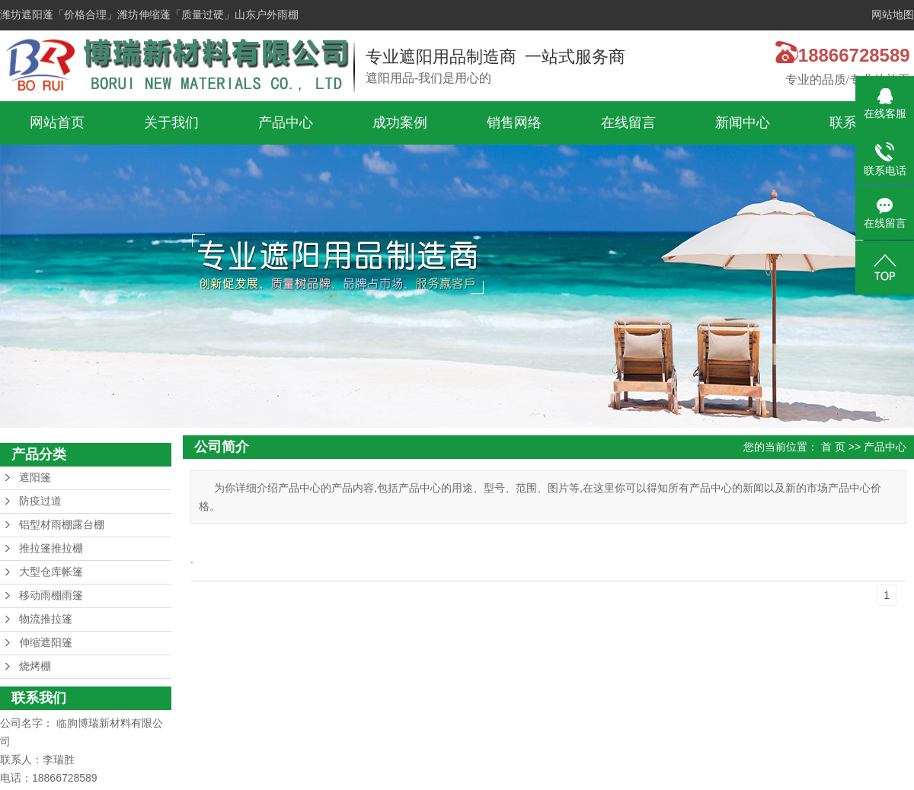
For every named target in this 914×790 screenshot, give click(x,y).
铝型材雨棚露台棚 (61, 524)
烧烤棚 (35, 666)
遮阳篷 (35, 477)
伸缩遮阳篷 (45, 642)
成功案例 (399, 122)
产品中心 (285, 122)
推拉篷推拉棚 (51, 548)
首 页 (833, 447)
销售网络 (514, 122)
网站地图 (892, 15)
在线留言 (628, 122)
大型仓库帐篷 (51, 572)
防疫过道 (40, 501)
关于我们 (171, 122)
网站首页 (57, 122)
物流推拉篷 (45, 619)
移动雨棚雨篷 (51, 595)
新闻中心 (742, 122)
